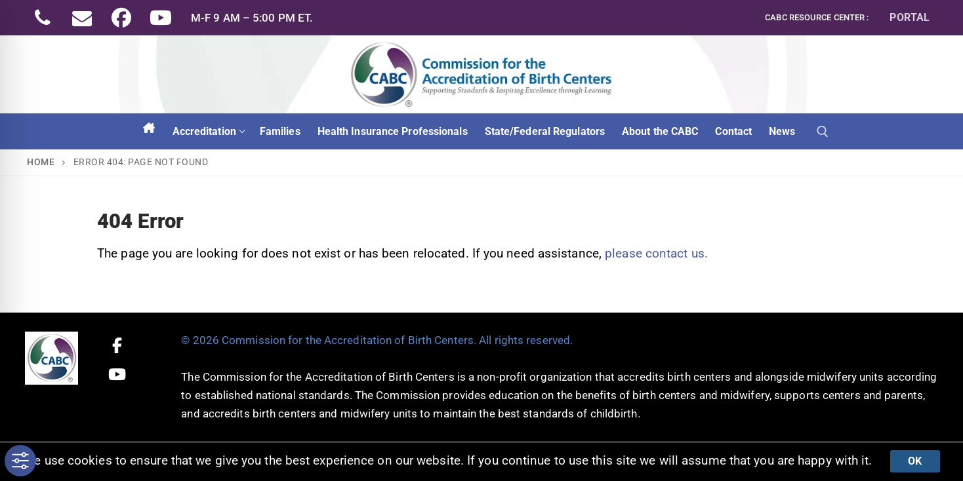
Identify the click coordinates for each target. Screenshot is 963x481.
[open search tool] (823, 132)
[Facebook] (121, 17)
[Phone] (42, 17)
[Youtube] (160, 17)
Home (40, 162)
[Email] (82, 17)
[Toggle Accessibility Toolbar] (20, 461)
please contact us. (656, 253)
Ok (915, 461)
